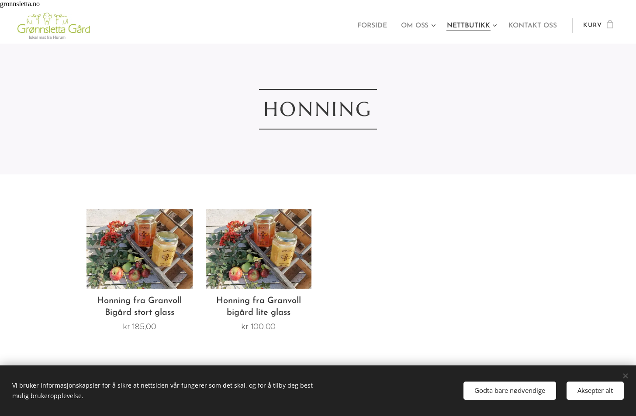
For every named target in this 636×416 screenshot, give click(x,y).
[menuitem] (378, 26)
